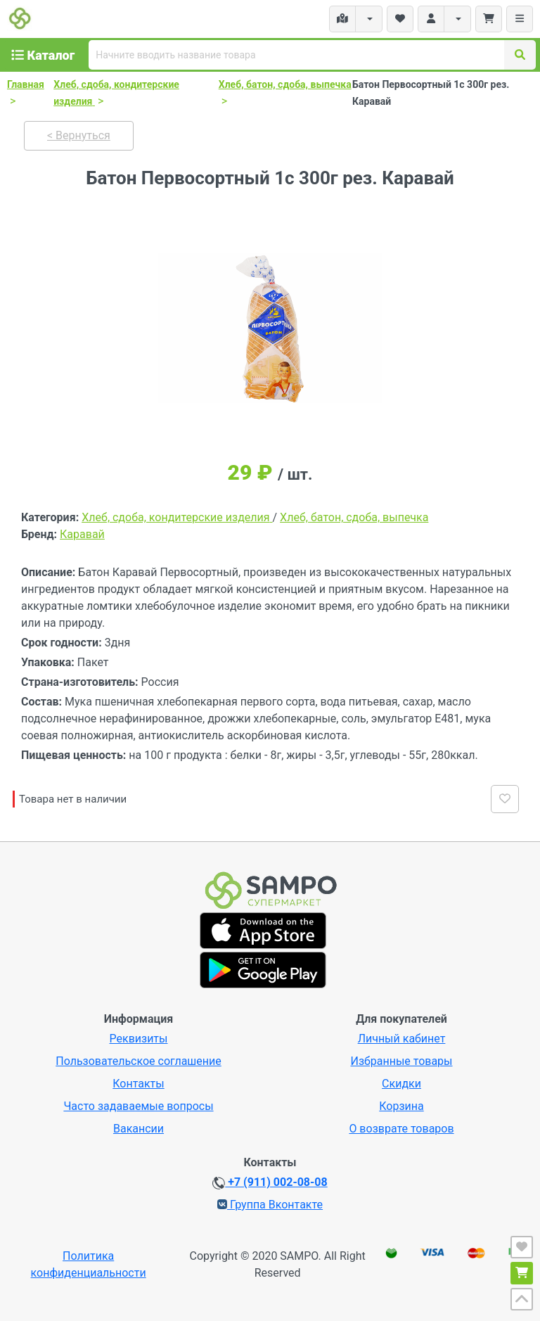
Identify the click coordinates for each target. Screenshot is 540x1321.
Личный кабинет (402, 1038)
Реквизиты (139, 1038)
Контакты (138, 1083)
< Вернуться (78, 135)
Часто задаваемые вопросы (138, 1106)
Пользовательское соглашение (138, 1061)
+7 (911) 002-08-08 (269, 1182)
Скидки (401, 1083)
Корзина (401, 1106)
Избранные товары (401, 1061)
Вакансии (138, 1128)
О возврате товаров (401, 1128)
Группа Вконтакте (270, 1204)
